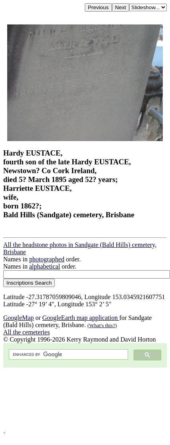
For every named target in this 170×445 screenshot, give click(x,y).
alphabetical (44, 266)
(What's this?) (102, 325)
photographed (46, 259)
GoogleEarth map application (80, 317)
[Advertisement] (75, 399)
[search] (67, 355)
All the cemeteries (26, 332)
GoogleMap (18, 317)
